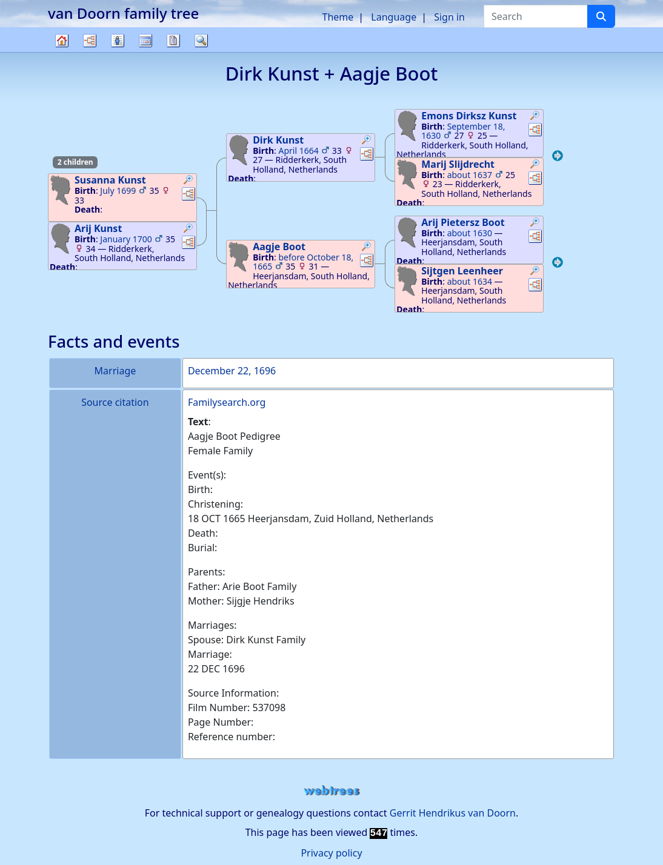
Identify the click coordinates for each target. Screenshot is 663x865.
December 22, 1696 (232, 370)
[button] (188, 181)
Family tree (61, 51)
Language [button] (393, 17)
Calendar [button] (145, 40)
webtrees (331, 790)
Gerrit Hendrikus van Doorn (453, 813)
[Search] (601, 16)
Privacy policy (331, 853)
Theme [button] (338, 17)
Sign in (449, 17)
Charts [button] (89, 40)
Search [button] (201, 40)
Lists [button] (117, 40)
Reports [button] (173, 40)
